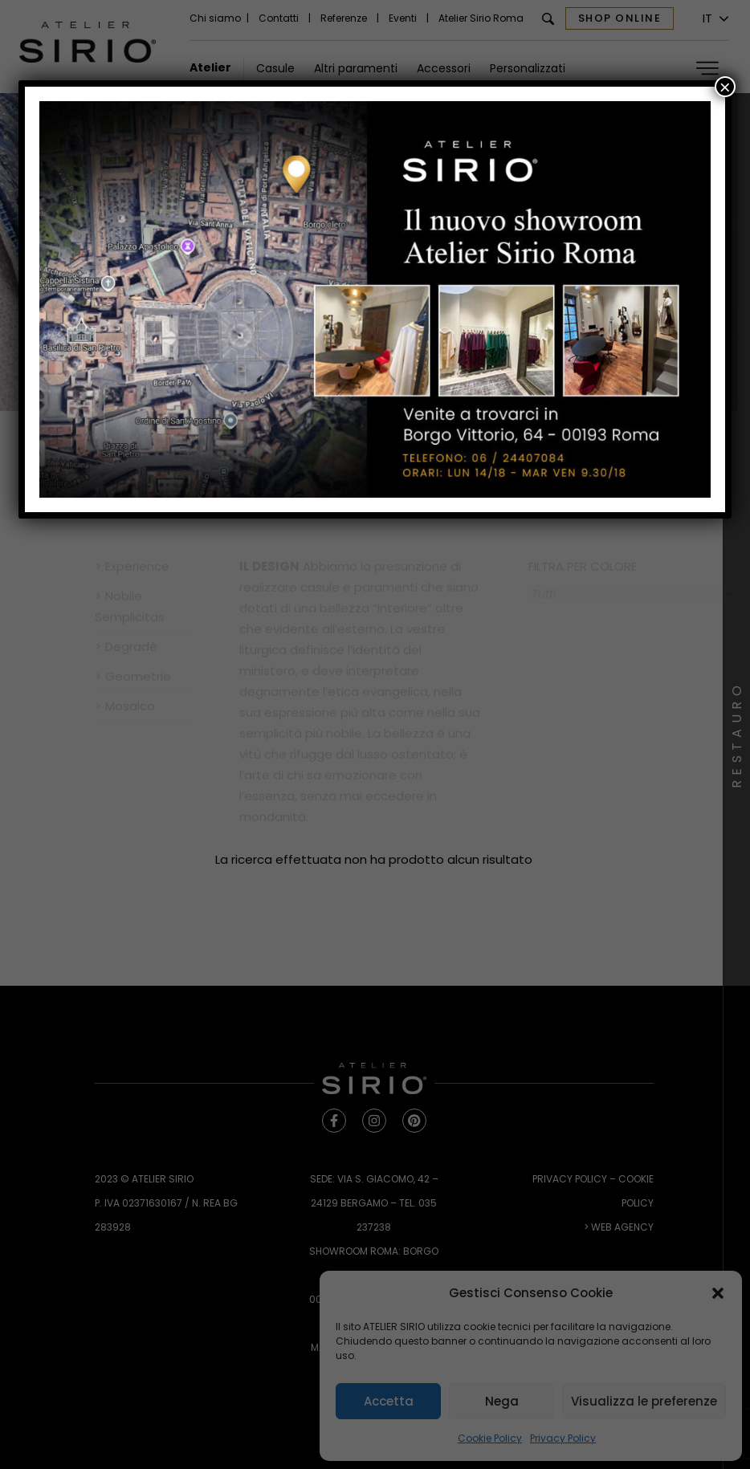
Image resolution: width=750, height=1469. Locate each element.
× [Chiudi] (725, 86)
